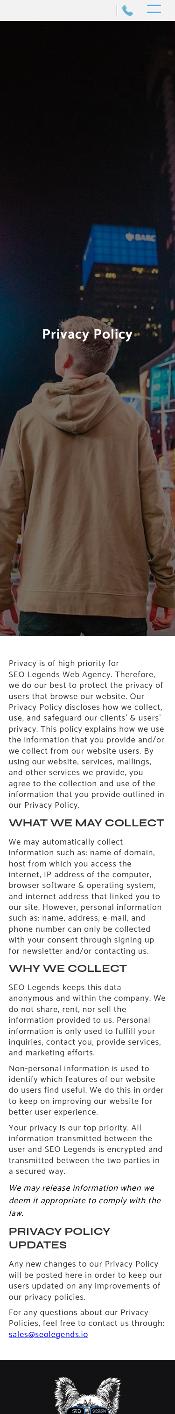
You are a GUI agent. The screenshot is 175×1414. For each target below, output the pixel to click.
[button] (154, 10)
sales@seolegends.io (48, 1335)
